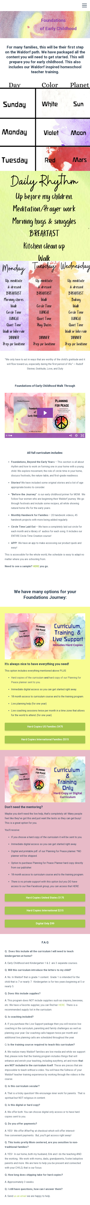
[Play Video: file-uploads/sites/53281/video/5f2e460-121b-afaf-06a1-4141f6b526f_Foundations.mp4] (45, 413)
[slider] (41, 435)
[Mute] (70, 435)
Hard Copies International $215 (45, 910)
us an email (20, 1196)
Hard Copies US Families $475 (45, 726)
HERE (36, 566)
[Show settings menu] (76, 435)
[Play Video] (8, 435)
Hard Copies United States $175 (45, 897)
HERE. (76, 886)
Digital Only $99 (45, 923)
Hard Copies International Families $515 (45, 739)
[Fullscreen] (82, 435)
